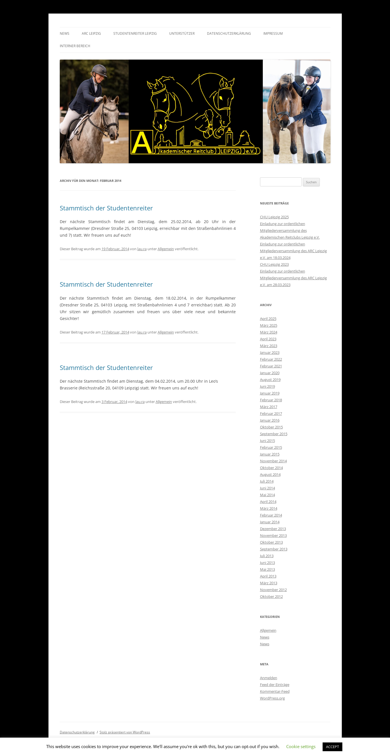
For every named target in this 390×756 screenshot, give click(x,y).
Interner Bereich (75, 45)
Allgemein (166, 248)
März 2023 (268, 345)
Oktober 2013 (271, 542)
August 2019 (270, 379)
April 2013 (268, 576)
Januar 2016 (269, 420)
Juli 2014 (267, 481)
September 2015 (273, 433)
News (64, 33)
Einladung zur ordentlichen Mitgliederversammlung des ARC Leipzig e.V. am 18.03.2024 (293, 250)
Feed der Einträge (274, 684)
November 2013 (273, 535)
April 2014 (268, 501)
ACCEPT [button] (332, 746)
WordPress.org (272, 698)
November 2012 (273, 589)
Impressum (273, 33)
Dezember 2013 (273, 528)
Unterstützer (182, 33)
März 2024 (268, 332)
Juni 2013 (267, 562)
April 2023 (268, 338)
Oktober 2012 (271, 596)
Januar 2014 (269, 521)
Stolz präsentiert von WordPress (125, 732)
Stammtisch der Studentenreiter (106, 208)
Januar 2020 (269, 372)
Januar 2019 (269, 393)
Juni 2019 (267, 386)
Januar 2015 (269, 454)
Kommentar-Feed (275, 691)
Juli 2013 (267, 555)
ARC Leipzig (91, 33)
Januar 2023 (269, 352)
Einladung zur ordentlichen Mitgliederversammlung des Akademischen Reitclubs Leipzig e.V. (290, 230)
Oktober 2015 (271, 427)
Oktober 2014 (271, 467)
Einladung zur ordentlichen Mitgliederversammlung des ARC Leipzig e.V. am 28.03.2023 (293, 278)
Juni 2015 (267, 440)
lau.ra (142, 248)
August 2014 (270, 474)
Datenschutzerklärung (229, 33)
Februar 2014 (271, 515)
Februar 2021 (271, 366)
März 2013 (268, 582)
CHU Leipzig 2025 (274, 216)
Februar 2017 (271, 413)
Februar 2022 (271, 359)
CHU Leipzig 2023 (274, 264)
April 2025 (268, 318)
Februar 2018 (271, 399)
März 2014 (268, 508)
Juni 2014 (267, 488)
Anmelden (268, 677)
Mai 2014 (267, 494)
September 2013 (273, 549)
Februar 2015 (271, 447)
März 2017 (268, 406)
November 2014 (273, 460)
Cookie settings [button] (301, 746)
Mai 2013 (267, 569)
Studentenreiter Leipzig (135, 33)
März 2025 (268, 325)
